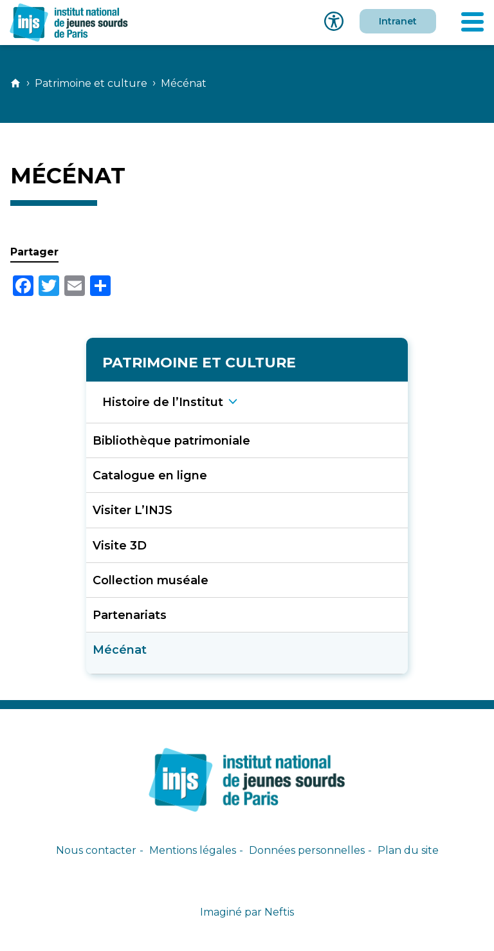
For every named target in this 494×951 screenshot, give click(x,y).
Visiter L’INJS (132, 510)
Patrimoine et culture (91, 83)
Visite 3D (120, 545)
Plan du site (408, 850)
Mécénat (120, 649)
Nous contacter (96, 850)
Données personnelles (307, 850)
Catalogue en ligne (150, 475)
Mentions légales (192, 850)
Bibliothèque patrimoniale (171, 440)
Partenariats (130, 615)
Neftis (279, 912)
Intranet (398, 21)
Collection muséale (150, 580)
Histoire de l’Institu (162, 402)
